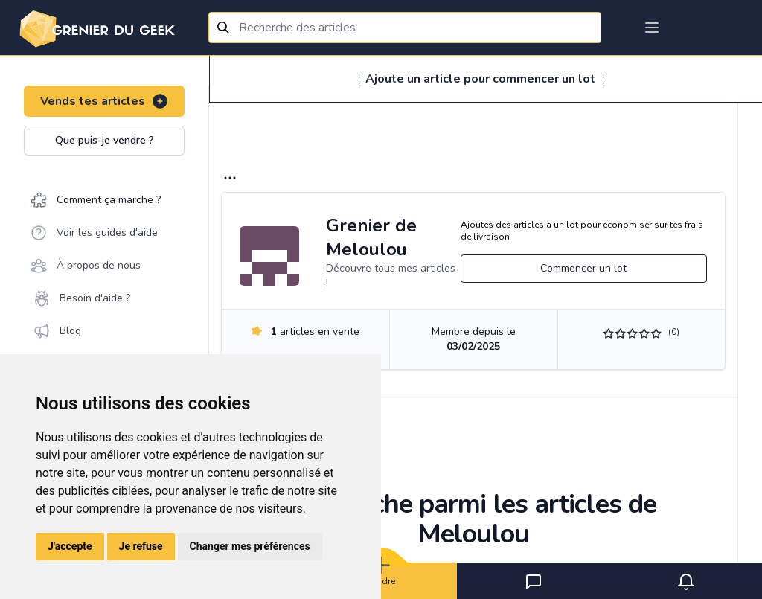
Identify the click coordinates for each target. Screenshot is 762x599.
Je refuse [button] (141, 546)
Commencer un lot (583, 268)
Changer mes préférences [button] (250, 546)
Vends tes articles (104, 101)
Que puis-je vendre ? (104, 140)
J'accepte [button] (70, 546)
